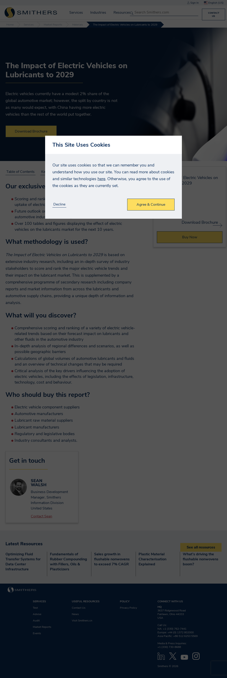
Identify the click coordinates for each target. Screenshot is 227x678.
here (101, 179)
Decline (59, 204)
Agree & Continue (151, 204)
